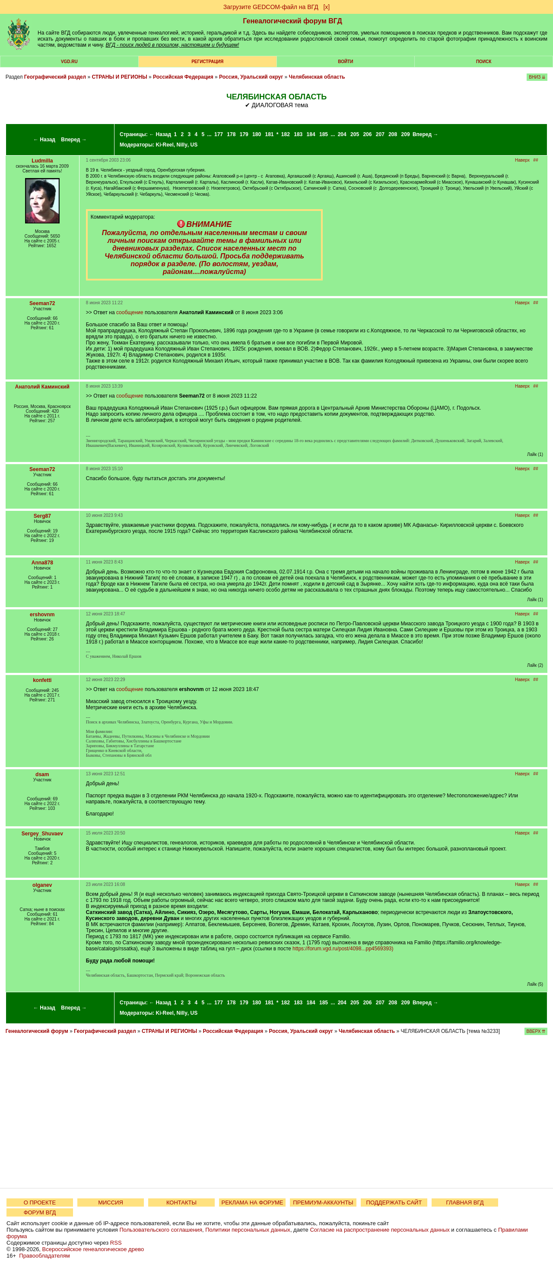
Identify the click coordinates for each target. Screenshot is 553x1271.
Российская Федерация (183, 77)
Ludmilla (42, 161)
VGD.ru (69, 61)
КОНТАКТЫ (181, 1202)
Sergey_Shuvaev (42, 834)
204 (342, 134)
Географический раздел (55, 77)
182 (285, 134)
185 (323, 134)
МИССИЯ (110, 1202)
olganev (42, 885)
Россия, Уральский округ (251, 77)
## (535, 160)
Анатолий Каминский (42, 387)
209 (405, 134)
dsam (42, 774)
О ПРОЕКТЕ (40, 1202)
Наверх (522, 160)
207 (380, 134)
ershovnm (42, 615)
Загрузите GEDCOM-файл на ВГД (270, 6)
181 (269, 134)
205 (354, 134)
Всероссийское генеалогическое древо (93, 1249)
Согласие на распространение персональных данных (379, 1229)
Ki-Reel (164, 145)
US (194, 145)
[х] (326, 6)
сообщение (129, 312)
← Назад (44, 140)
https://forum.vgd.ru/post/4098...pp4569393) (342, 949)
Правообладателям (44, 1255)
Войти (345, 61)
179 (244, 134)
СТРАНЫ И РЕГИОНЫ (119, 77)
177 (218, 134)
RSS (116, 1242)
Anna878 (42, 563)
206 (367, 134)
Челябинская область (317, 77)
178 (231, 134)
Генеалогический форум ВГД (292, 21)
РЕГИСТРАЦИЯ (207, 61)
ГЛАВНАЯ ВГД (465, 1202)
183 (298, 134)
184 (311, 134)
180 (256, 134)
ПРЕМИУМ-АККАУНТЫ (323, 1202)
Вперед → (74, 140)
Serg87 (42, 516)
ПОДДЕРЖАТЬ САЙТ (394, 1202)
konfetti (42, 680)
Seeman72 (42, 303)
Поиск (483, 61)
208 (392, 134)
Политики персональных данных (247, 1229)
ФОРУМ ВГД (40, 1212)
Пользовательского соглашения (160, 1229)
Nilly (182, 145)
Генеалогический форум (37, 1031)
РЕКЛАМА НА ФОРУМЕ (252, 1202)
